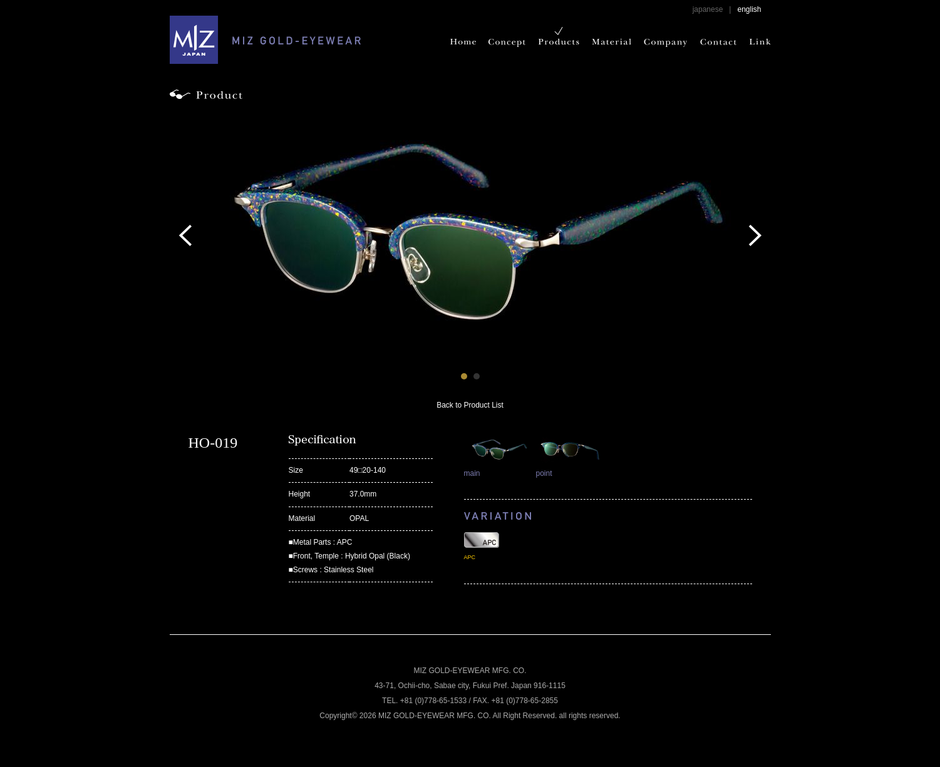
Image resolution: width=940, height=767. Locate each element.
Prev (185, 235)
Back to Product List (470, 405)
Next (755, 235)
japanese (708, 9)
